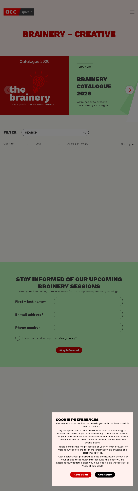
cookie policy (92, 442)
